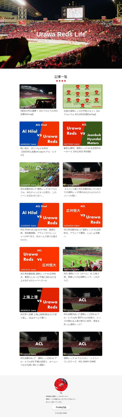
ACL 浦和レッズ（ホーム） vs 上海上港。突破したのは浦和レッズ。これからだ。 (82, 276)
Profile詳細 (61, 407)
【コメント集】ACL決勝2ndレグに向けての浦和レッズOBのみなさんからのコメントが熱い (82, 192)
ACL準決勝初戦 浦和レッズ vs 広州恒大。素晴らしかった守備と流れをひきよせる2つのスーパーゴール (38, 277)
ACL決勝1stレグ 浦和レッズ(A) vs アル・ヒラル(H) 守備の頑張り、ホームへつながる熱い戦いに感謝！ (39, 361)
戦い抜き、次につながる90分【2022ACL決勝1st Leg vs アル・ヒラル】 (38, 151)
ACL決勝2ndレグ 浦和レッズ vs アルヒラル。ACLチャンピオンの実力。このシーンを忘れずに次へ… (38, 192)
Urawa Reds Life (61, 34)
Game (33, 107)
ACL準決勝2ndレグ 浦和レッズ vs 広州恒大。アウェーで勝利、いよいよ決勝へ (82, 233)
